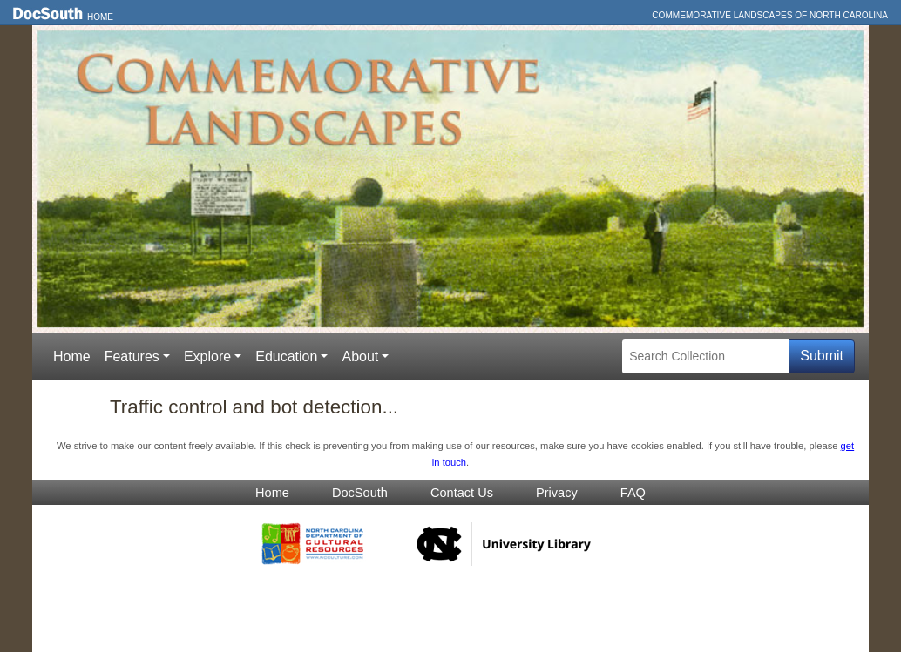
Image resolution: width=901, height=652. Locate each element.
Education (286, 356)
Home (100, 17)
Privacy (557, 493)
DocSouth (360, 493)
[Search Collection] (705, 356)
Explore (207, 356)
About (360, 356)
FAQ (633, 493)
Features (132, 356)
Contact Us (461, 493)
